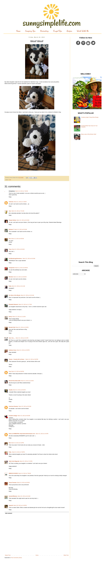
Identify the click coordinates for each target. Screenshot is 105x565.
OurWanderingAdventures (15, 258)
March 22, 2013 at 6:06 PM (17, 371)
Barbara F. (11, 229)
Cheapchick (12, 267)
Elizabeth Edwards (13, 304)
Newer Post (7, 555)
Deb (10, 442)
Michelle (11, 276)
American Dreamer (13, 406)
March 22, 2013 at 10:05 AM (19, 276)
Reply (10, 197)
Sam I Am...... (12, 338)
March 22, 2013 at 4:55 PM (23, 350)
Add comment (8, 513)
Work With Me (83, 31)
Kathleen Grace (12, 350)
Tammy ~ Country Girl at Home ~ (17, 359)
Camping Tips (30, 31)
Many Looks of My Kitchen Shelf (88, 134)
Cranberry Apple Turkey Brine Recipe (89, 117)
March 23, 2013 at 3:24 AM (27, 380)
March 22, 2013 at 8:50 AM (17, 238)
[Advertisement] (86, 59)
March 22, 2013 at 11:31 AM (18, 316)
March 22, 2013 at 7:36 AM (20, 201)
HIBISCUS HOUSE (13, 473)
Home (18, 31)
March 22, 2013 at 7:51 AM (18, 211)
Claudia (11, 389)
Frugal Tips (57, 31)
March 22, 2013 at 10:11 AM (18, 286)
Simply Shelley (12, 220)
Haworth (11, 505)
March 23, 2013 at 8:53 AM (19, 389)
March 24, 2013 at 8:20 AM (23, 482)
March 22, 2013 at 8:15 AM (23, 220)
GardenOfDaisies (13, 496)
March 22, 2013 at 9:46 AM (21, 267)
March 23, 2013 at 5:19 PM (17, 442)
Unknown (11, 201)
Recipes (69, 31)
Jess (10, 211)
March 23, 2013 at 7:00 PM (18, 452)
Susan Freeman (13, 482)
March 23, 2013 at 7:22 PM (26, 461)
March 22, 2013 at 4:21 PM (22, 338)
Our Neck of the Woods (14, 295)
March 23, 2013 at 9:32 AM (25, 406)
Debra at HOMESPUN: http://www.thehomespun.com (22, 433)
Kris (10, 238)
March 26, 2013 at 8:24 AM (24, 496)
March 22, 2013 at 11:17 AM (25, 304)
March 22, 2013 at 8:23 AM (20, 229)
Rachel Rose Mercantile (15, 380)
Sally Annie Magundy (14, 461)
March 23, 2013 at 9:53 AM (24, 415)
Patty (10, 452)
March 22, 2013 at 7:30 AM (21, 191)
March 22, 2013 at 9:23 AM (29, 258)
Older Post (66, 555)
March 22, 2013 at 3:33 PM (22, 327)
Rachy (10, 316)
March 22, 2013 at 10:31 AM (27, 295)
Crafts (10, 179)
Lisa (10, 371)
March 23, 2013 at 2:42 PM (42, 433)
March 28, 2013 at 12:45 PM (20, 505)
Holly (10, 286)
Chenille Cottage (13, 415)
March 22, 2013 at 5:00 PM (32, 359)
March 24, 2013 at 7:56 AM (24, 473)
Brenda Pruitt (12, 327)
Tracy (10, 249)
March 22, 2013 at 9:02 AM (18, 249)
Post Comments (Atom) (16, 557)
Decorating (44, 31)
